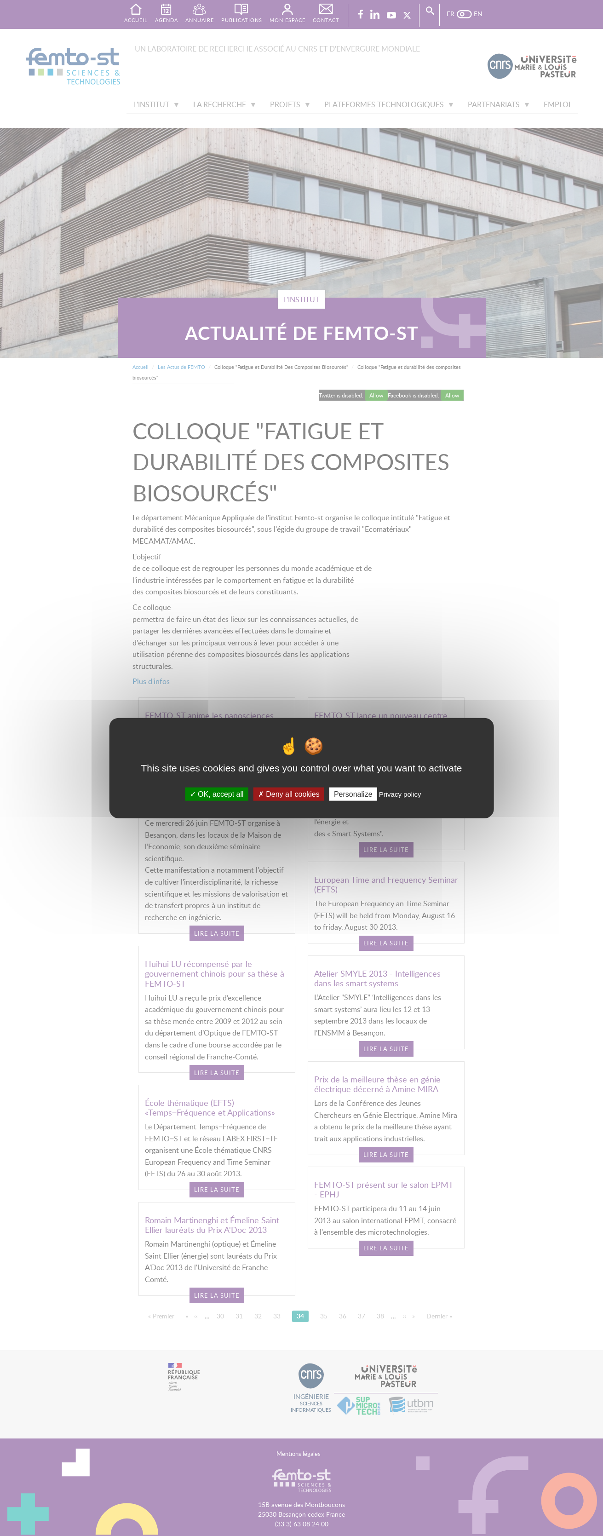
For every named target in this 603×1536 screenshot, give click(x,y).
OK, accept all (217, 794)
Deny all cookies (289, 794)
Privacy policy (400, 794)
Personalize (353, 794)
